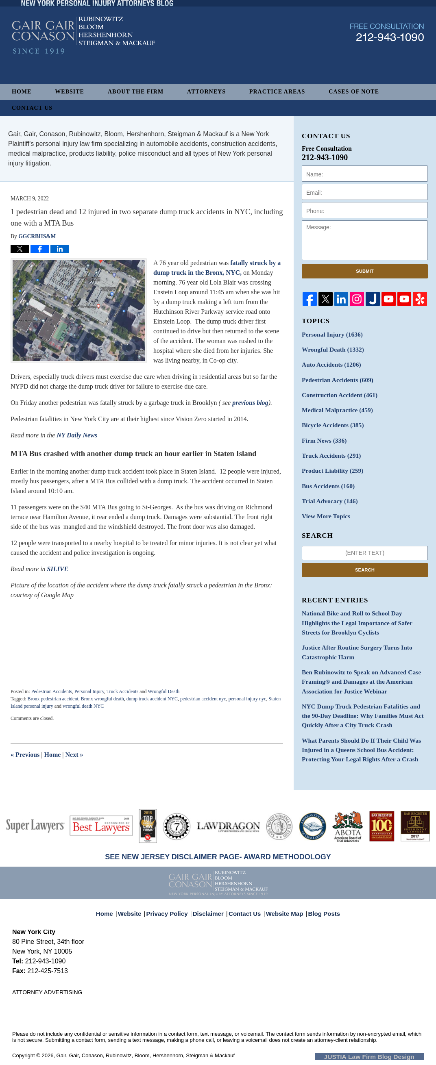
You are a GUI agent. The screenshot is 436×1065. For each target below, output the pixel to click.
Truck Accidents (123, 691)
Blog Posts (319, 909)
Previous (25, 754)
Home (21, 92)
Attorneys (206, 92)
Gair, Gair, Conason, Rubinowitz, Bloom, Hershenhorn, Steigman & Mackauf (146, 1055)
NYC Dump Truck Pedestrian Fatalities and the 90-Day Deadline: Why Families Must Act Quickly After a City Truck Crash (364, 694)
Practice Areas (277, 92)
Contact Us (32, 108)
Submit (365, 271)
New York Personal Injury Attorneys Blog (83, 57)
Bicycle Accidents (330, 419)
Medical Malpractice (334, 405)
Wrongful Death (163, 691)
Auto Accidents (328, 362)
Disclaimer (210, 909)
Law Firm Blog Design (385, 1056)
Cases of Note (354, 92)
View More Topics (323, 505)
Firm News (322, 433)
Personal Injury (89, 691)
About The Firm (136, 92)
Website (69, 92)
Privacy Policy (172, 909)
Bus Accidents (325, 476)
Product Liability (330, 462)
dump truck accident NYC (152, 699)
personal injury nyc (247, 699)
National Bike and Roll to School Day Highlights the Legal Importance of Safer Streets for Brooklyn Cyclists (363, 609)
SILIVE (57, 568)
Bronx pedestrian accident (52, 699)
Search (365, 557)
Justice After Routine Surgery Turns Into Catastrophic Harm (351, 636)
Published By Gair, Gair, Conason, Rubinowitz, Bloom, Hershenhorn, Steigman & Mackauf (387, 54)
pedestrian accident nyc (203, 699)
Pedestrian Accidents (51, 691)
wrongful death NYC (83, 706)
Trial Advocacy (327, 490)
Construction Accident (336, 391)
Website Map (282, 909)
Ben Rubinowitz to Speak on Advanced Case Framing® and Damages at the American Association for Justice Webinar (356, 663)
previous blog (250, 402)
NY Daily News (78, 435)
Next (74, 754)
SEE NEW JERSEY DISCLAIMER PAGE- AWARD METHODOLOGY (218, 857)
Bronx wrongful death (102, 699)
